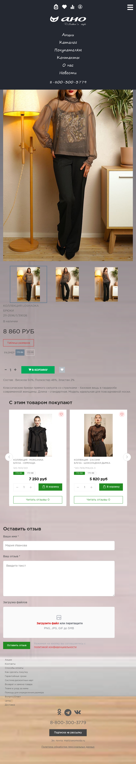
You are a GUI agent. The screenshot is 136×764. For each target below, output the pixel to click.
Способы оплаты (14, 668)
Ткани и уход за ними (16, 689)
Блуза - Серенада (24, 463)
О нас (68, 65)
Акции (68, 34)
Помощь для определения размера (24, 693)
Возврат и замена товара (18, 684)
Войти (80, 7)
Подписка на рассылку (68, 732)
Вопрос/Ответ (13, 697)
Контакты (68, 57)
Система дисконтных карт (19, 680)
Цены (8, 701)
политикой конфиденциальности (55, 647)
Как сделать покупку (16, 672)
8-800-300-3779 (68, 82)
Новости (68, 72)
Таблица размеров (18, 343)
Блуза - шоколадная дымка (92, 463)
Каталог (68, 42)
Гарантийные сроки (15, 676)
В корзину (38, 369)
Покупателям (68, 50)
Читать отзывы (38, 500)
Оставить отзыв (16, 645)
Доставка (10, 705)
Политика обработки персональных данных (68, 747)
